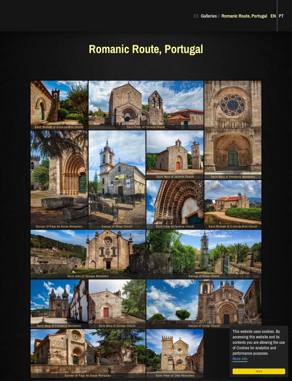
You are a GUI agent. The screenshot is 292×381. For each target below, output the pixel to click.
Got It (259, 371)
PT (281, 15)
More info (240, 359)
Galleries (210, 15)
